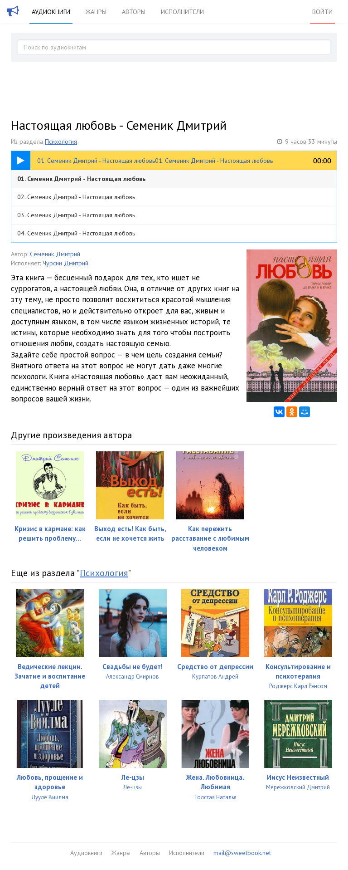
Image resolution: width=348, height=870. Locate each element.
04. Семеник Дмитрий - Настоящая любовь (76, 233)
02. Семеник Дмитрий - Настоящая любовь (76, 197)
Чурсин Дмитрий (65, 263)
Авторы (133, 12)
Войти (322, 12)
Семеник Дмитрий (55, 254)
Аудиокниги (51, 12)
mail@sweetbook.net (242, 853)
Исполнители (182, 12)
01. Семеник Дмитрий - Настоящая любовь (81, 179)
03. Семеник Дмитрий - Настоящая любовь (76, 215)
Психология (61, 141)
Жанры (96, 12)
